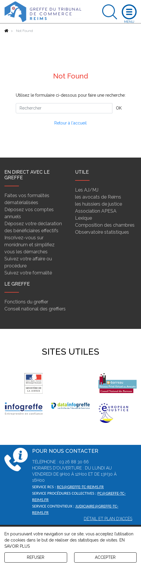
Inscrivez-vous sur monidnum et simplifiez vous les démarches (29, 245)
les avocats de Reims (98, 197)
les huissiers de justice (98, 204)
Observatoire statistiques (102, 232)
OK (119, 108)
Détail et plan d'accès (108, 518)
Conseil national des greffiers (35, 309)
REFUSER (35, 557)
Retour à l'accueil (70, 123)
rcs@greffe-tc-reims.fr (80, 486)
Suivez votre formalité (28, 273)
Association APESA (95, 211)
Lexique (83, 218)
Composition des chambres (105, 225)
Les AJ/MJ (86, 190)
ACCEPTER (105, 557)
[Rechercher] (64, 108)
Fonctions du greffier (26, 302)
